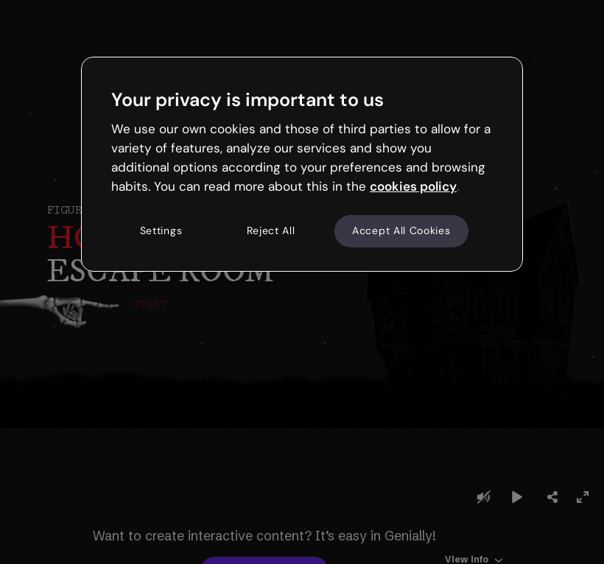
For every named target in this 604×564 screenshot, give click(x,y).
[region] (302, 164)
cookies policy (413, 186)
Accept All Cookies (401, 231)
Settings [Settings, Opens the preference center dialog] (161, 231)
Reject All (271, 231)
